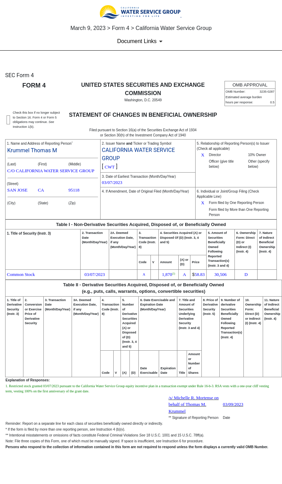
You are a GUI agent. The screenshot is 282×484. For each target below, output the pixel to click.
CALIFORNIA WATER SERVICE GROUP (138, 154)
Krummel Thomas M (32, 150)
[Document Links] (141, 41)
